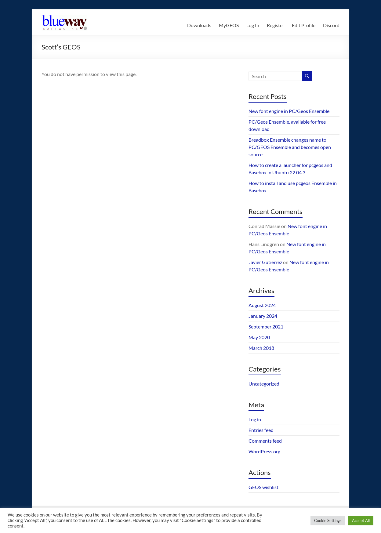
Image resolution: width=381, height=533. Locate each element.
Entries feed (261, 430)
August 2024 (262, 305)
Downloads (199, 25)
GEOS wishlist (263, 487)
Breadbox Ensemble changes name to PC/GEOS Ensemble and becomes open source (290, 147)
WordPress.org (264, 451)
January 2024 (263, 316)
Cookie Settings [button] (328, 520)
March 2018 (261, 348)
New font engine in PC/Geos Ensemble (289, 111)
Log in (255, 419)
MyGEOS (229, 25)
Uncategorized (264, 383)
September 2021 (266, 326)
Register (275, 25)
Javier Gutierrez (265, 262)
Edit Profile (303, 25)
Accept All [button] (361, 520)
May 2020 (259, 337)
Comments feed (265, 441)
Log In (252, 25)
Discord (331, 25)
